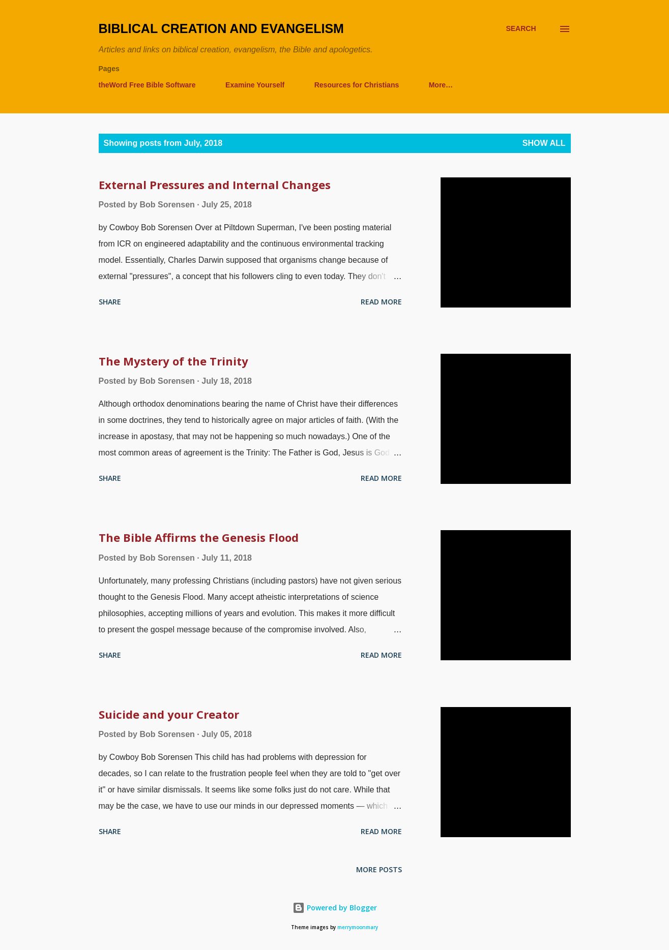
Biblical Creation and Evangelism (221, 28)
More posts (379, 869)
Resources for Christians (356, 85)
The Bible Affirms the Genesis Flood (199, 537)
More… (441, 85)
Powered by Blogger (335, 907)
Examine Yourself (254, 85)
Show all (544, 143)
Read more (381, 302)
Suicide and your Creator (169, 714)
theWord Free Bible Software (147, 85)
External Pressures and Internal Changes (215, 184)
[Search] (521, 28)
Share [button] (110, 302)
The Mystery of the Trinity (173, 361)
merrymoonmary (357, 927)
